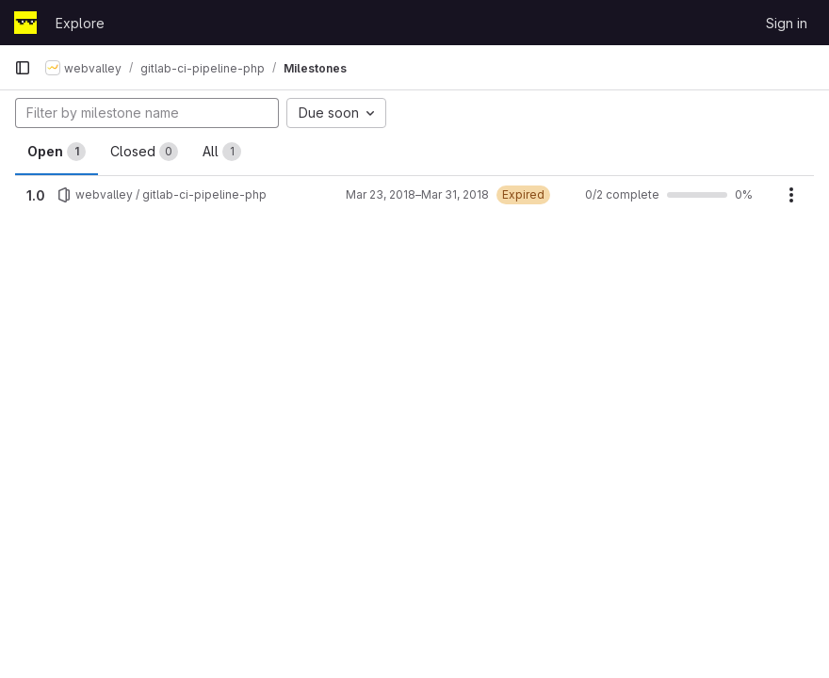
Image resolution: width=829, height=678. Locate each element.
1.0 (35, 195)
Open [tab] (56, 151)
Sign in (786, 23)
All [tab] (222, 151)
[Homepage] (25, 23)
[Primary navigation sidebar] (23, 68)
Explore (80, 23)
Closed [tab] (144, 151)
